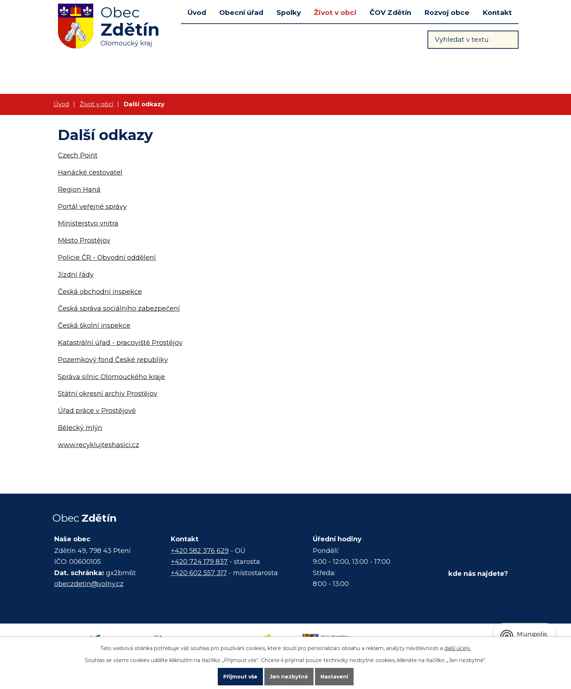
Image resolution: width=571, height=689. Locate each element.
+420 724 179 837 (199, 562)
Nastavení (334, 676)
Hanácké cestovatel (90, 172)
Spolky (288, 12)
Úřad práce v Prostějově (97, 411)
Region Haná (79, 190)
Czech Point (78, 155)
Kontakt (497, 12)
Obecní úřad (241, 12)
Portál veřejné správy (92, 207)
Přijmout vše (240, 676)
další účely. (457, 648)
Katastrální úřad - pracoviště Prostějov (120, 343)
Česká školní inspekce (94, 326)
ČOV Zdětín (390, 12)
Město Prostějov (84, 240)
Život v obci (335, 12)
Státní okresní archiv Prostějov (107, 394)
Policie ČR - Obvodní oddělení (107, 258)
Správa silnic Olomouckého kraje (111, 377)
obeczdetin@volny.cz (88, 584)
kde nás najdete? (478, 574)
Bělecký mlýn (80, 428)
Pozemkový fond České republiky (113, 360)
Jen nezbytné (289, 676)
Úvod (197, 12)
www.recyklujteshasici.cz (98, 445)
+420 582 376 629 (200, 551)
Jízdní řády (76, 275)
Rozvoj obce (446, 12)
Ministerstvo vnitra (88, 223)
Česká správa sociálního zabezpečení (119, 308)
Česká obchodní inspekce (100, 292)
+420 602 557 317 (199, 573)
